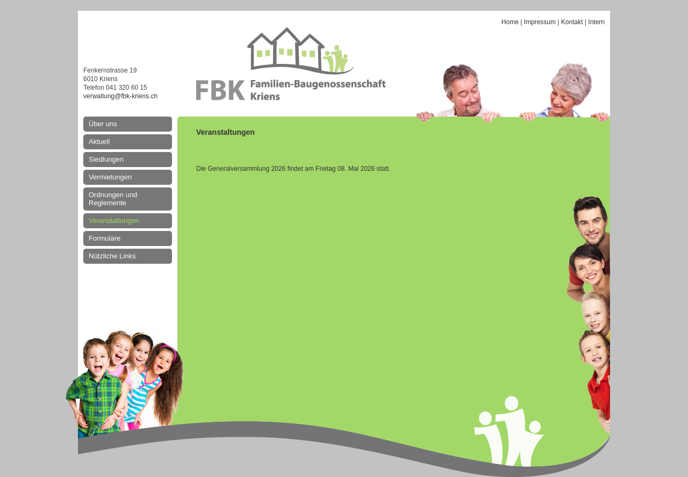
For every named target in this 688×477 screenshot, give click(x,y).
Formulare (104, 238)
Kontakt (572, 22)
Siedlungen (106, 159)
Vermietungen (110, 177)
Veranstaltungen (114, 220)
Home (510, 22)
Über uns (103, 124)
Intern (596, 22)
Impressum (540, 22)
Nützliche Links (112, 256)
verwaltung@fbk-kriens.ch (120, 96)
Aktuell (99, 142)
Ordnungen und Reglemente (113, 199)
